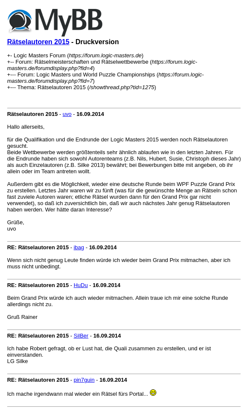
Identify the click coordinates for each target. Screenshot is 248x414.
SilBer (80, 335)
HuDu (80, 285)
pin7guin (83, 380)
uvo (66, 114)
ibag (78, 247)
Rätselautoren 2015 (38, 41)
